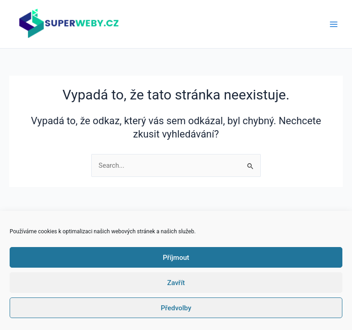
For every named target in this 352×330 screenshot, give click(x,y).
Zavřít (176, 283)
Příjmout (176, 257)
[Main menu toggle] (333, 24)
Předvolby (176, 308)
